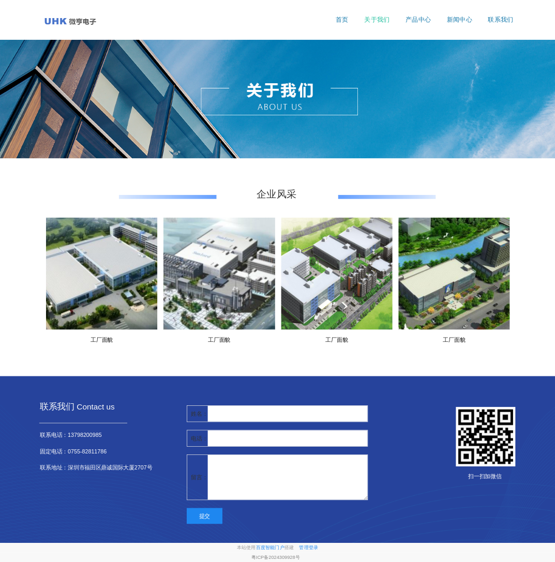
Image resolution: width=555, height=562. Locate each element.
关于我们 (376, 20)
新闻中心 (459, 20)
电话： (199, 438)
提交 (204, 516)
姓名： (199, 414)
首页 (342, 20)
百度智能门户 (270, 548)
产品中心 (418, 20)
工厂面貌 (102, 340)
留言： (199, 477)
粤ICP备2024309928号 (275, 557)
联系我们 (500, 20)
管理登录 (308, 548)
